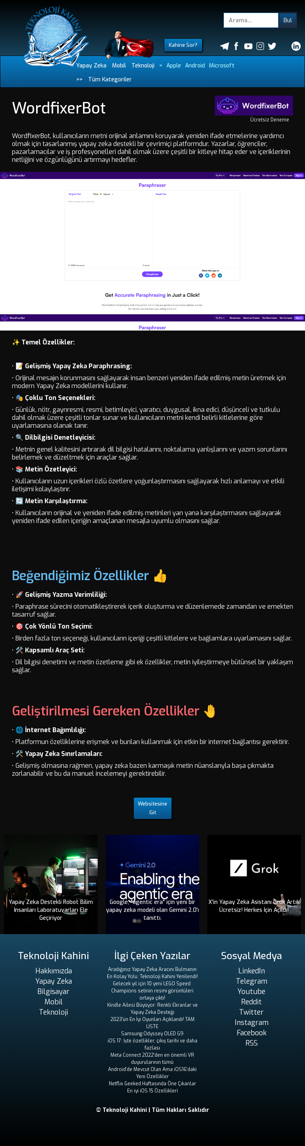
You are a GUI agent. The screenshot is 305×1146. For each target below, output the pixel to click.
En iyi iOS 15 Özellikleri (152, 1091)
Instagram (251, 1022)
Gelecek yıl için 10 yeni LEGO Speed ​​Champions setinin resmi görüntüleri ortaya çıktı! (152, 991)
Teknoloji (142, 65)
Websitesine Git (152, 808)
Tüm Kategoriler (110, 79)
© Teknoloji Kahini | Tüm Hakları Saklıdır (152, 1110)
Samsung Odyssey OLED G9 (152, 1034)
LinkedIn (251, 971)
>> (79, 79)
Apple (173, 65)
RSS (251, 1043)
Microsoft (222, 65)
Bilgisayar (53, 991)
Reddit (251, 1002)
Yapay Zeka (91, 65)
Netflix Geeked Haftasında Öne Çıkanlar (152, 1084)
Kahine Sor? (183, 45)
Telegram (251, 981)
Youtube (251, 991)
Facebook (251, 1033)
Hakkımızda (53, 971)
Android (195, 65)
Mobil (119, 65)
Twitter (251, 1012)
